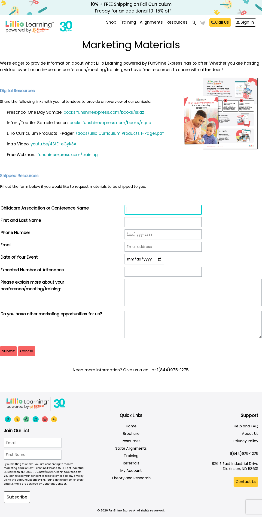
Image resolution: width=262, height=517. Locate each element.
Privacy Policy (245, 441)
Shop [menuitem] (111, 22)
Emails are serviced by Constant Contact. (39, 484)
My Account (131, 470)
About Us (250, 433)
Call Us (222, 22)
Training (131, 455)
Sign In (247, 22)
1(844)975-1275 (244, 453)
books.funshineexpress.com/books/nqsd (110, 122)
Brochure (131, 433)
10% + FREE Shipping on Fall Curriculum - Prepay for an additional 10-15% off (131, 7)
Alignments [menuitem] (151, 22)
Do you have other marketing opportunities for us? (51, 314)
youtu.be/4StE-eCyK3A (53, 144)
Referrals (131, 463)
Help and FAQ (246, 426)
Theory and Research (131, 478)
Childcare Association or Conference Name (44, 208)
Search (194, 22)
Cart (203, 22)
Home (131, 426)
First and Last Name (20, 220)
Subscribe (17, 497)
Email (5, 245)
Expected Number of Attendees (32, 270)
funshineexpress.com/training (67, 154)
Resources (177, 22)
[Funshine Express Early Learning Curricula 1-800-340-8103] (48, 26)
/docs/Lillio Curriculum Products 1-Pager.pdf (120, 133)
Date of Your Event (19, 257)
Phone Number (15, 232)
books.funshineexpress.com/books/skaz (104, 112)
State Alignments (131, 448)
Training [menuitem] (128, 22)
